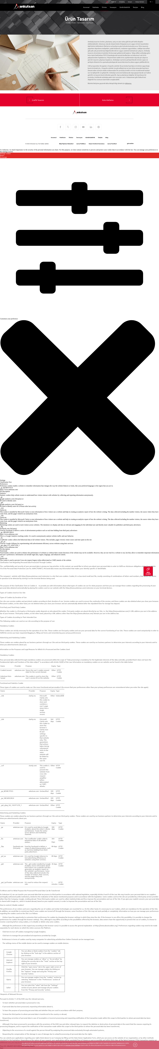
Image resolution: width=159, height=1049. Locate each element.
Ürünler (74, 23)
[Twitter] (68, 127)
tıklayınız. (128, 83)
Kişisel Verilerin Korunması (96, 143)
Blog (106, 137)
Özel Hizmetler (81, 23)
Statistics (3, 493)
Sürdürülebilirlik (90, 137)
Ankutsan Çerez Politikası (72, 1045)
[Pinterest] (98, 127)
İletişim (100, 137)
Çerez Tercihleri (112, 143)
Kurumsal (54, 137)
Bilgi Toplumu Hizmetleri (66, 143)
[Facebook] (60, 127)
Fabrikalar (63, 137)
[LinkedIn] (91, 127)
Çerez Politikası (81, 143)
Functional (3, 551)
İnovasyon (79, 137)
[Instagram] (76, 127)
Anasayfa (68, 23)
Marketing (3, 523)
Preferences (4, 484)
